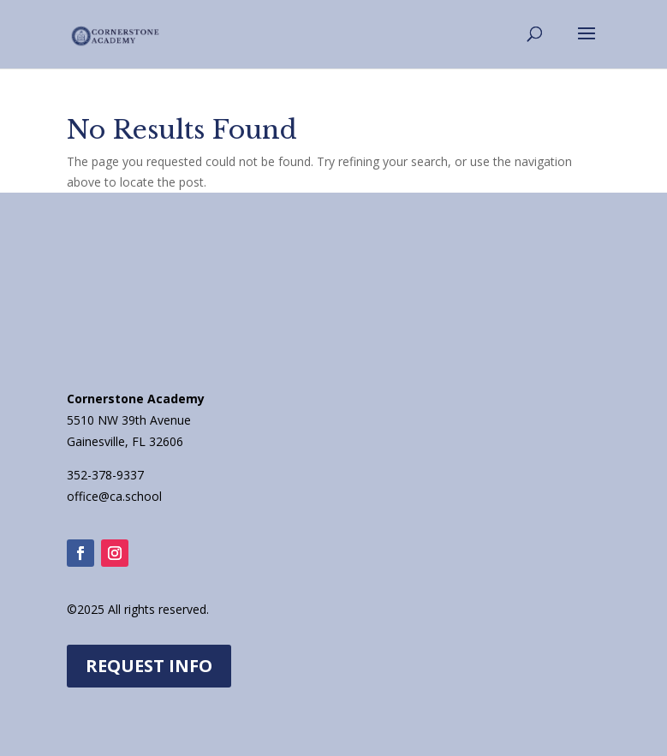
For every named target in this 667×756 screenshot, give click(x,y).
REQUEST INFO (149, 665)
